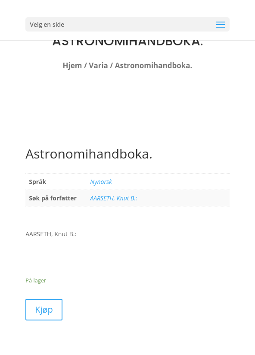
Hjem (72, 65)
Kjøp (44, 309)
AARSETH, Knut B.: (113, 198)
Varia (98, 65)
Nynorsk (101, 182)
